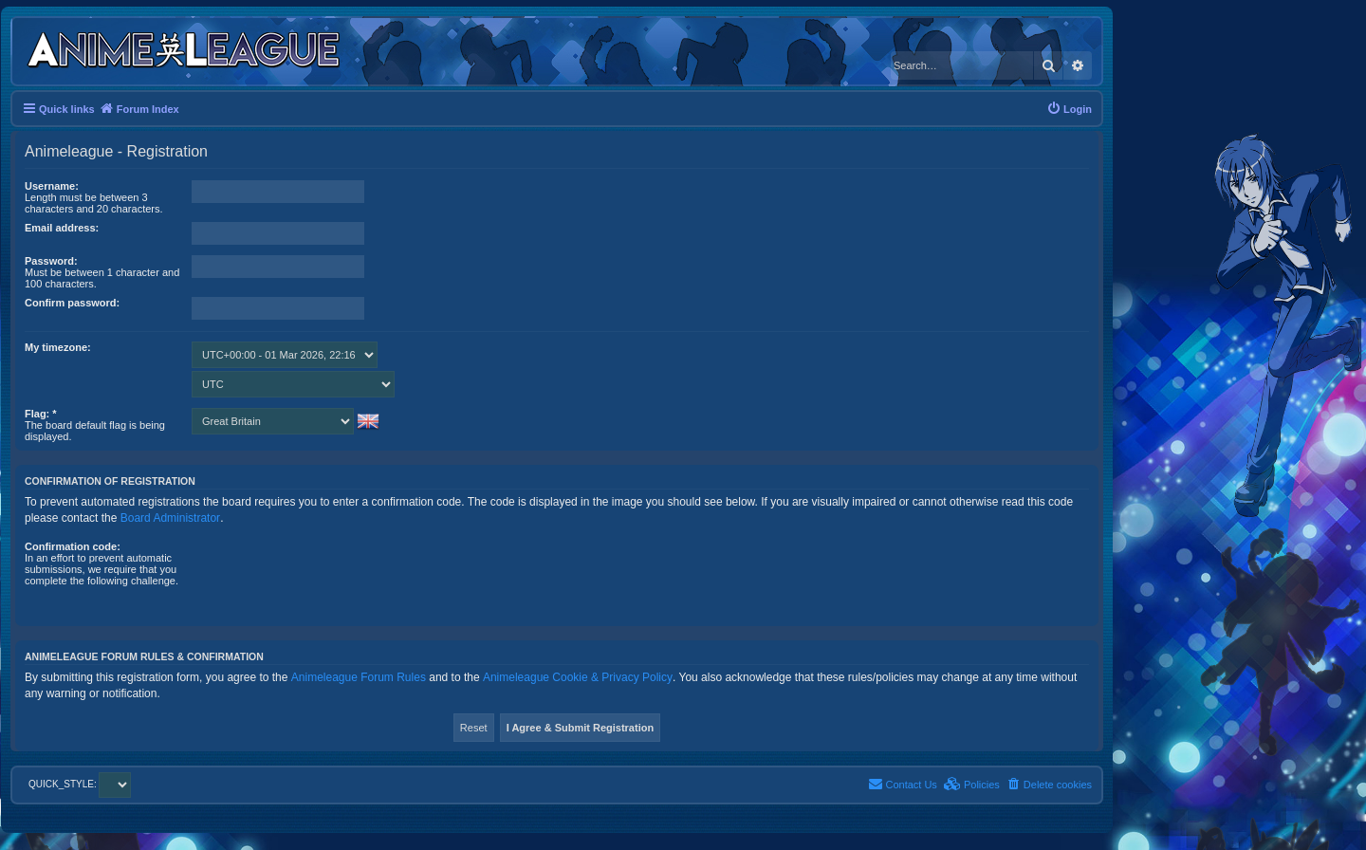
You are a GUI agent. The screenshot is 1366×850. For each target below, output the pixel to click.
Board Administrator (170, 518)
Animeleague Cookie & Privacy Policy (578, 677)
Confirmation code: (72, 546)
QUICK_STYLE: (79, 784)
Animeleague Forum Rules (358, 677)
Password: (51, 261)
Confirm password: (72, 302)
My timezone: (58, 347)
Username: (52, 186)
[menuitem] (1069, 109)
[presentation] (336, 578)
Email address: (62, 227)
